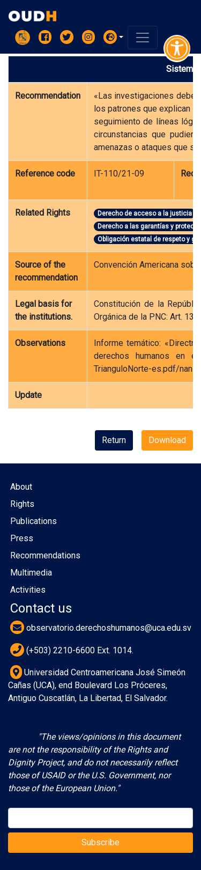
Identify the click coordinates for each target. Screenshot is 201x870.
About (21, 487)
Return (114, 440)
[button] (113, 37)
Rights (22, 504)
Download (167, 440)
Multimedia (31, 572)
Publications (33, 521)
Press (21, 538)
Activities (28, 590)
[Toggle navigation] (143, 37)
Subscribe (100, 842)
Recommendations (45, 555)
